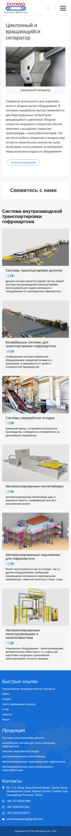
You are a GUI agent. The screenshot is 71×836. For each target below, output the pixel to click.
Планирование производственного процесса (28, 688)
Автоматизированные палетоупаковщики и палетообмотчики (35, 637)
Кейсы (6, 693)
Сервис (6, 699)
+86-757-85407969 (18, 801)
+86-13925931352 (18, 806)
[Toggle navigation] (63, 8)
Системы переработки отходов (35, 421)
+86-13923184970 (18, 812)
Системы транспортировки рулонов (35, 274)
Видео (6, 719)
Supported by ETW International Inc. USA (35, 831)
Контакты (12, 781)
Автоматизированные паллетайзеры (35, 489)
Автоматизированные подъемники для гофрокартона (35, 560)
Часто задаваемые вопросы (19, 704)
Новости (7, 714)
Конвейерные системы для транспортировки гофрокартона (35, 347)
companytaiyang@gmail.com (24, 819)
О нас (5, 709)
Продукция (13, 730)
